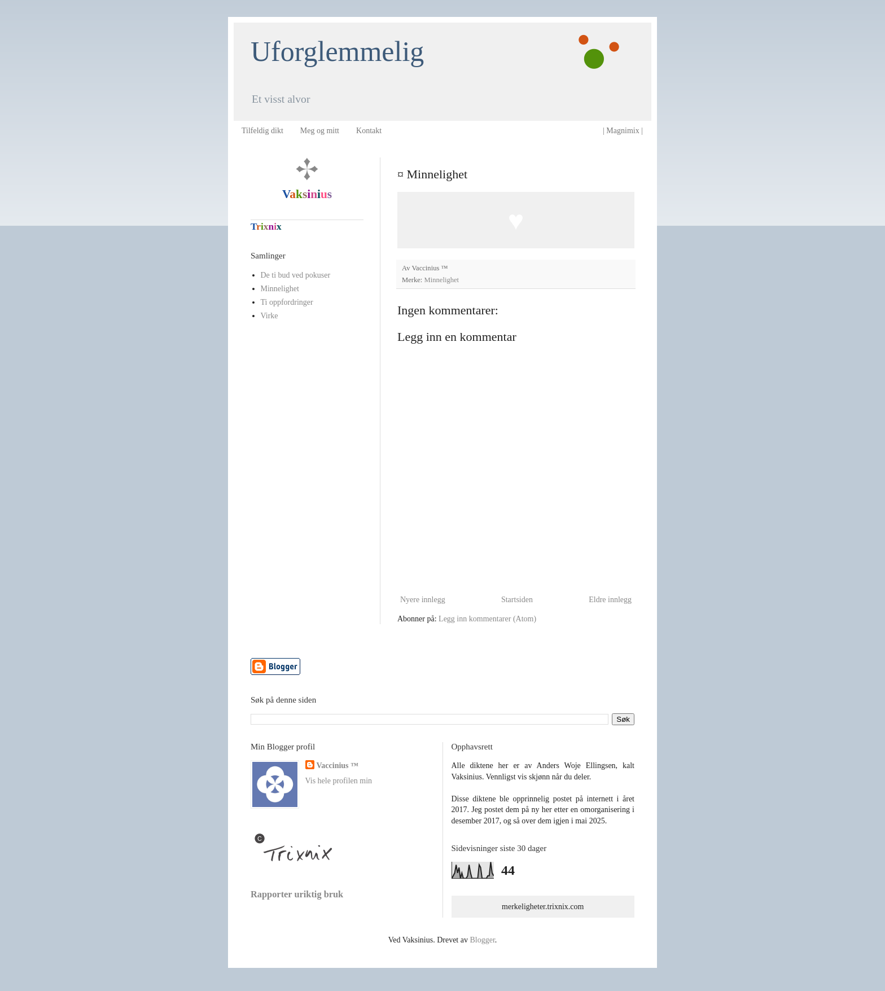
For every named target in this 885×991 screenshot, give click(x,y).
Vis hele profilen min (339, 781)
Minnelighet (441, 280)
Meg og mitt (319, 130)
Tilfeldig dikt (262, 130)
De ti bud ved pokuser (296, 275)
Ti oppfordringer (287, 302)
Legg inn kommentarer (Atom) (487, 619)
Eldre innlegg (610, 599)
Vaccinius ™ (338, 765)
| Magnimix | (623, 130)
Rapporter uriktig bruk (297, 894)
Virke (269, 316)
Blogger (482, 940)
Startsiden (517, 599)
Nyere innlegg (422, 599)
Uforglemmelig (337, 51)
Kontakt (369, 130)
